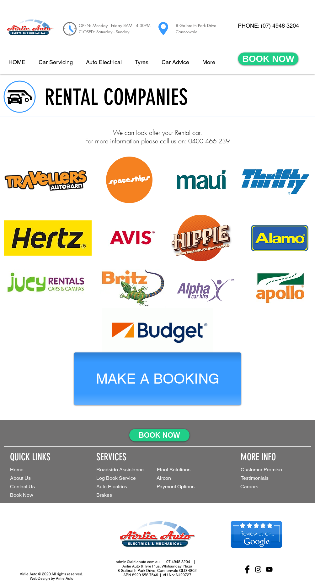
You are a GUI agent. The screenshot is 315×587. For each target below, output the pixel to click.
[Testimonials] (263, 478)
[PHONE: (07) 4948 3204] (268, 25)
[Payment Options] (185, 487)
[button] (182, 470)
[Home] (32, 470)
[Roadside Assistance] (121, 470)
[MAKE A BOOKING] (157, 378)
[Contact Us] (32, 487)
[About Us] (32, 478)
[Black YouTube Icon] (269, 569)
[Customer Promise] (272, 470)
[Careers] (253, 487)
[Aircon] (167, 478)
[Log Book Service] (125, 478)
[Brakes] (108, 495)
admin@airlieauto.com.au (138, 562)
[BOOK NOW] (268, 59)
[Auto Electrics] (119, 487)
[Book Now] (32, 495)
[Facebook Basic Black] (247, 569)
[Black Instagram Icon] (258, 569)
